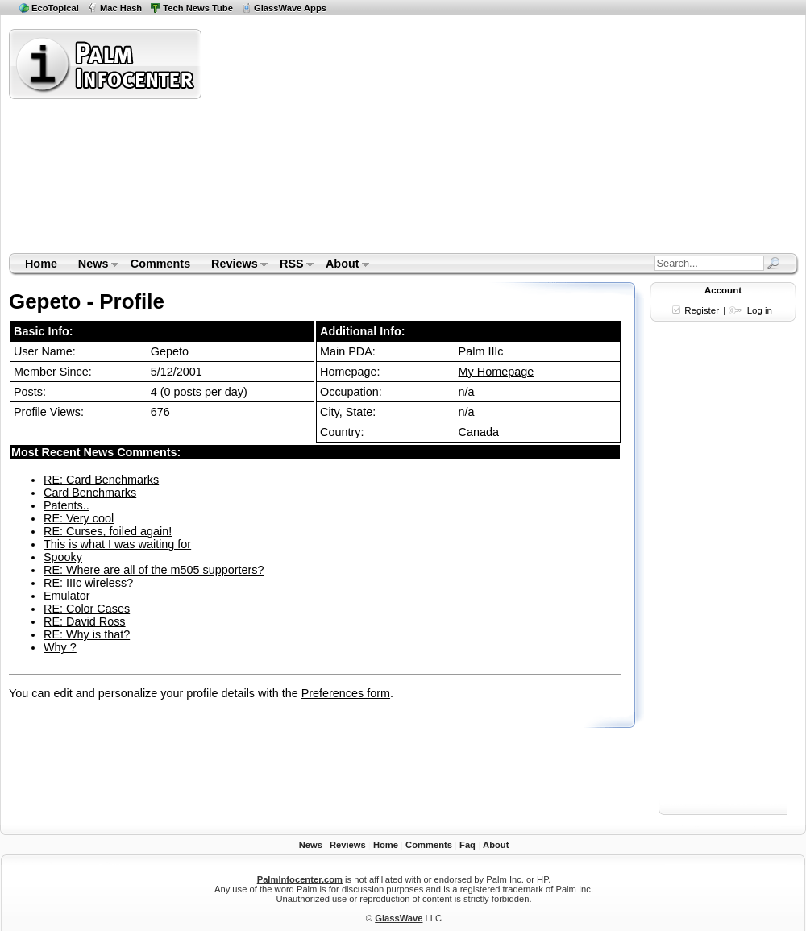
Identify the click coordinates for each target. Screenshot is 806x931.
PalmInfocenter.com (300, 879)
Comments (160, 263)
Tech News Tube (198, 8)
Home (41, 263)
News (93, 265)
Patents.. (66, 505)
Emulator (67, 595)
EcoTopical (55, 8)
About (342, 265)
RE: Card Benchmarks (101, 479)
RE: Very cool (79, 518)
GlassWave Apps (290, 8)
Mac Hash (121, 8)
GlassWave (398, 918)
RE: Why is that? (87, 634)
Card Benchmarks (90, 492)
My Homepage (496, 371)
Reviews (234, 265)
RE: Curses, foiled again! (108, 531)
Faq (467, 845)
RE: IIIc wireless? (88, 582)
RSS (291, 265)
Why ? (60, 647)
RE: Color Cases (87, 608)
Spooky (63, 557)
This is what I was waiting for (117, 544)
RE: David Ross (85, 621)
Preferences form (345, 693)
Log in (759, 310)
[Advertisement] (414, 140)
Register (701, 310)
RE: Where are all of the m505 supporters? (154, 569)
